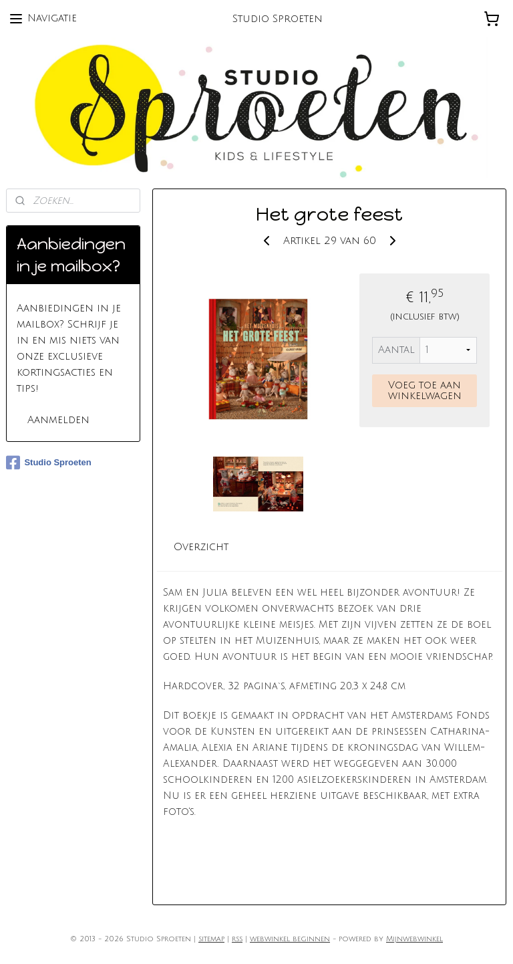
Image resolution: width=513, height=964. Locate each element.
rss (237, 939)
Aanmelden (58, 419)
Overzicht (201, 546)
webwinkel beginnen (290, 939)
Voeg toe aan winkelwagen (425, 389)
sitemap (211, 939)
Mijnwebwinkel (414, 939)
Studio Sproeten (48, 463)
